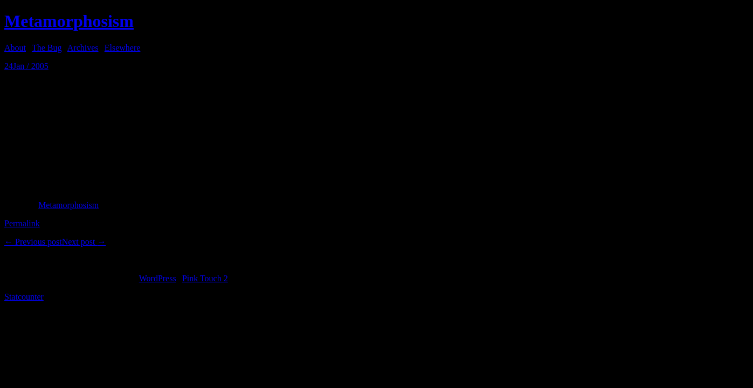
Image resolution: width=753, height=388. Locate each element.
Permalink (22, 223)
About (15, 47)
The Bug (47, 47)
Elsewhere (123, 47)
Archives (83, 47)
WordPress (157, 278)
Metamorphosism (69, 21)
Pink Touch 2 (205, 278)
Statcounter (24, 296)
